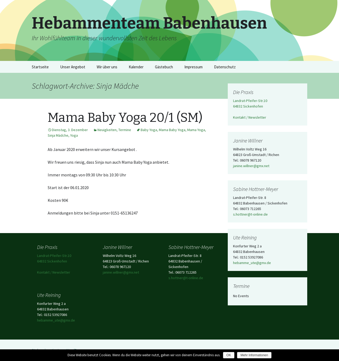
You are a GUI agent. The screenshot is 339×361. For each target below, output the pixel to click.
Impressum (193, 66)
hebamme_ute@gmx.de (252, 262)
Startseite (40, 66)
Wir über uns (107, 66)
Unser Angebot (72, 66)
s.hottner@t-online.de (250, 214)
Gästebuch (164, 66)
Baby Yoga (149, 129)
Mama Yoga (196, 129)
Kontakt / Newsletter (249, 117)
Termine (124, 129)
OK (228, 355)
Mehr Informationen (254, 355)
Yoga (74, 135)
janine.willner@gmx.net (251, 165)
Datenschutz (225, 66)
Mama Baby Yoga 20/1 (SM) (125, 117)
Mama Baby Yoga (172, 129)
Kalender (136, 66)
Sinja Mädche (58, 135)
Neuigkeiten (107, 129)
